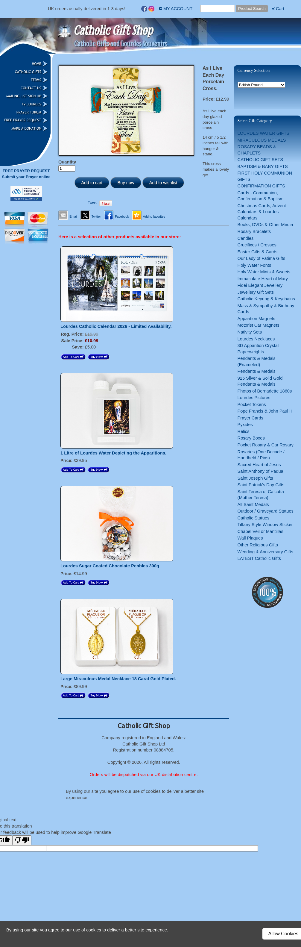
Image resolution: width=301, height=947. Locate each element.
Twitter (96, 216)
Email (73, 216)
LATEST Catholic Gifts (259, 558)
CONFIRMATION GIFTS (261, 186)
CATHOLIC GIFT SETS (260, 159)
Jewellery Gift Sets (256, 292)
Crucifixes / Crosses (257, 245)
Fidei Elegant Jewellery (260, 285)
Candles (246, 238)
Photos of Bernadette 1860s (265, 391)
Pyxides (245, 424)
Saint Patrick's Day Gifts (261, 484)
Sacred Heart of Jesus (259, 464)
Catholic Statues (254, 518)
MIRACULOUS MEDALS (262, 140)
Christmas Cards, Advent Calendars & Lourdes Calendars (262, 211)
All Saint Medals (253, 504)
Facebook (122, 216)
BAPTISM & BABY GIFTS (263, 166)
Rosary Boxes (251, 438)
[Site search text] (217, 8)
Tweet (92, 202)
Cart (280, 8)
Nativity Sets (250, 332)
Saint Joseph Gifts (255, 478)
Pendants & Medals (257, 371)
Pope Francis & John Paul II (265, 411)
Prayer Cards (250, 418)
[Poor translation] (21, 840)
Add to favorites (154, 216)
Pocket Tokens (252, 404)
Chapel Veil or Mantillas (260, 531)
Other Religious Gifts (258, 545)
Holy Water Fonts (254, 265)
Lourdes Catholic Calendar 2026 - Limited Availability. (116, 326)
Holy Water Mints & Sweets (264, 271)
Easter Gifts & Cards (258, 251)
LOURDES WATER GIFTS (263, 133)
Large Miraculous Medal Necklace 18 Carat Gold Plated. (118, 678)
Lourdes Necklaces (256, 339)
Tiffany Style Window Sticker (265, 524)
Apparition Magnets (256, 318)
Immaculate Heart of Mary (263, 278)
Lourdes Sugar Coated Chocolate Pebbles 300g (109, 565)
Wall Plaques (250, 538)
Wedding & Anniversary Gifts (265, 551)
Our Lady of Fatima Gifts (261, 258)
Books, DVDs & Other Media (265, 224)
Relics (244, 431)
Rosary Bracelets (254, 231)
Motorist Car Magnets (258, 325)
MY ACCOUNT (177, 8)
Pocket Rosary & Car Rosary (266, 445)
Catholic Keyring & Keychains (266, 298)
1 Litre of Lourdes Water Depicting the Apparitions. (113, 453)
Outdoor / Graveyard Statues (266, 511)
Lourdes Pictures (254, 397)
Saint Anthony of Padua (260, 471)
